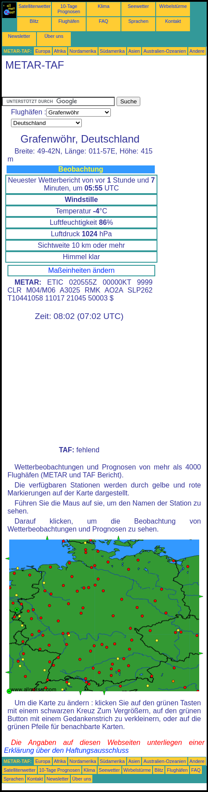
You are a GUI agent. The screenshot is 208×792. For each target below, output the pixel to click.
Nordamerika (82, 51)
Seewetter (138, 6)
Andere (197, 51)
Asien (134, 51)
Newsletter (19, 36)
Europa (42, 51)
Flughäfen (68, 21)
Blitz (33, 21)
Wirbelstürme (173, 6)
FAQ (103, 21)
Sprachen (138, 21)
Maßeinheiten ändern (81, 270)
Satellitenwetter (34, 6)
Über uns (53, 36)
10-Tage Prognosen (69, 9)
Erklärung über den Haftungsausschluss (66, 750)
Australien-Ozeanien (164, 51)
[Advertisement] (72, 86)
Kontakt (173, 21)
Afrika (60, 51)
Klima (103, 6)
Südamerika (112, 51)
